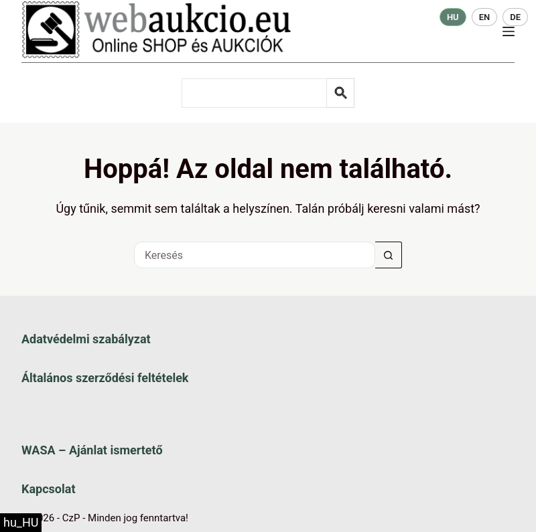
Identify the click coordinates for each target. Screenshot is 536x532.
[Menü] (509, 31)
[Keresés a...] (254, 255)
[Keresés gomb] (388, 255)
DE (515, 17)
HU (453, 17)
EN (484, 17)
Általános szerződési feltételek (104, 378)
